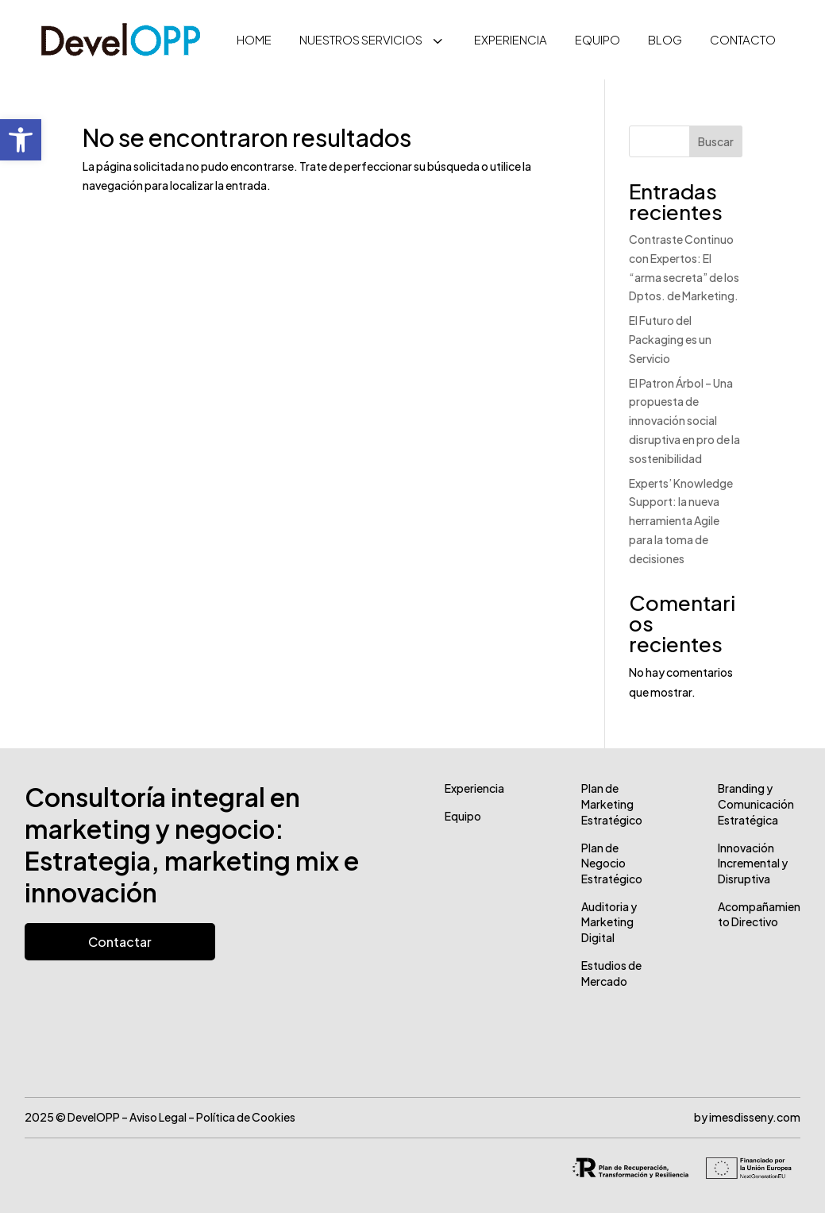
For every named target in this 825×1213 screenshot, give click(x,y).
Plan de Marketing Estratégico (611, 803)
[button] (20, 139)
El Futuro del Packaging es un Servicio (670, 339)
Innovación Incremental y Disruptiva (753, 863)
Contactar (120, 941)
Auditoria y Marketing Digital (609, 922)
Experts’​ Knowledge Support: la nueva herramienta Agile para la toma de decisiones (681, 521)
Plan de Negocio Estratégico (611, 863)
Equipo (463, 816)
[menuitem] (254, 39)
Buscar (716, 141)
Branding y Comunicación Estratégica (756, 803)
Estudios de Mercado (611, 973)
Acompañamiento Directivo (759, 914)
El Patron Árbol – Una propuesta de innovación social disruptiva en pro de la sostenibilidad (684, 420)
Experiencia (474, 788)
